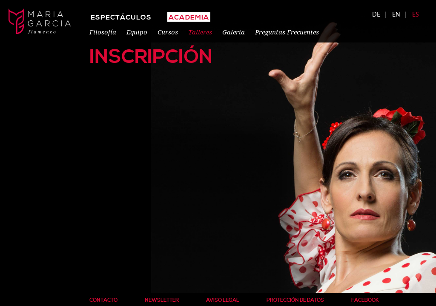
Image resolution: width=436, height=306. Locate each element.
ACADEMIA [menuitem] (189, 17)
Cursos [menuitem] (168, 32)
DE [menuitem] (376, 14)
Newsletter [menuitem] (162, 300)
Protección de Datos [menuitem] (295, 300)
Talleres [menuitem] (200, 32)
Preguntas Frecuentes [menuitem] (287, 32)
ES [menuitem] (415, 14)
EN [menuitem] (396, 14)
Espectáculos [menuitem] (121, 17)
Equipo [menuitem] (136, 32)
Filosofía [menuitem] (102, 32)
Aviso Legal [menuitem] (222, 300)
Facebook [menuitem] (365, 300)
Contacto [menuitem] (103, 300)
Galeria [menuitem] (233, 32)
